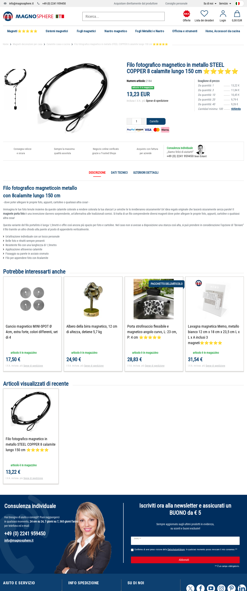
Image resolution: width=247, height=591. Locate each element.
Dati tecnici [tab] (119, 173)
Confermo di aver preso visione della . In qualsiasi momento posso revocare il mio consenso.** (185, 549)
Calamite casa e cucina (58, 44)
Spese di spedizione (157, 100)
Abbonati (208, 560)
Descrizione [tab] (97, 173)
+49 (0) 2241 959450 (54, 3)
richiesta (236, 108)
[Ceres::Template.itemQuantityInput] (137, 121)
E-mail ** (137, 539)
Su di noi (209, 3)
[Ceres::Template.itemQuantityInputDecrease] (129, 121)
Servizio (223, 3)
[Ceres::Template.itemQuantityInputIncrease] (144, 121)
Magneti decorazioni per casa (27, 44)
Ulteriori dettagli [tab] (145, 173)
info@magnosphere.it (21, 3)
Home (6, 44)
